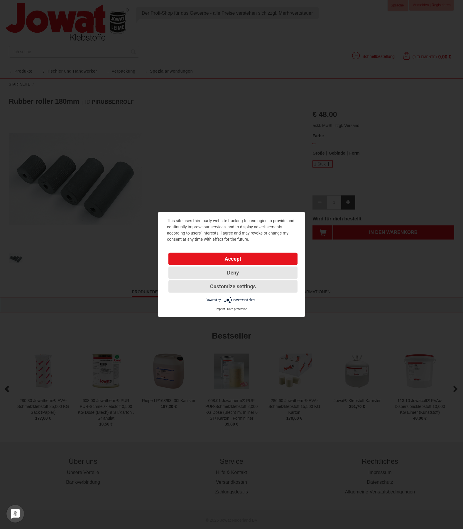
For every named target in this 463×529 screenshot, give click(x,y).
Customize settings (233, 286)
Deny (233, 272)
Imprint (220, 309)
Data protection (237, 309)
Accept (233, 259)
